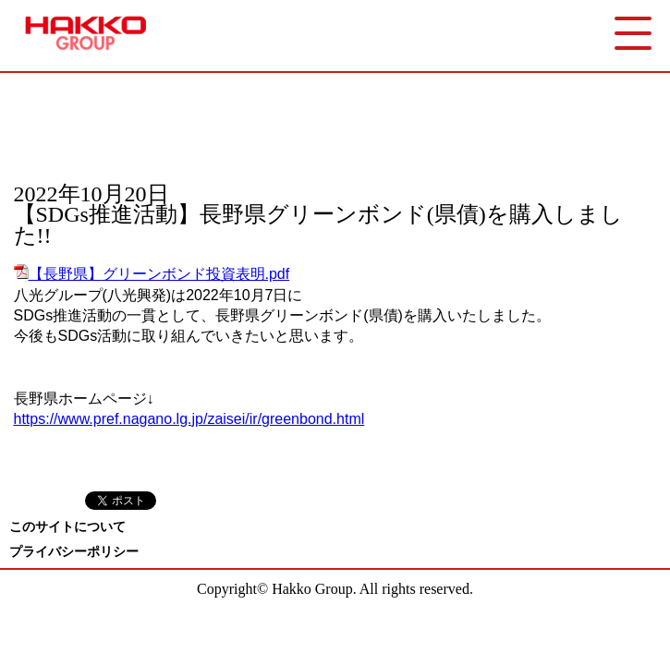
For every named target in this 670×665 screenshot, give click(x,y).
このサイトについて (67, 527)
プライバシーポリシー (74, 552)
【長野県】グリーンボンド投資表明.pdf (152, 274)
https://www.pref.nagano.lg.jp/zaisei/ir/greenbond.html (189, 419)
